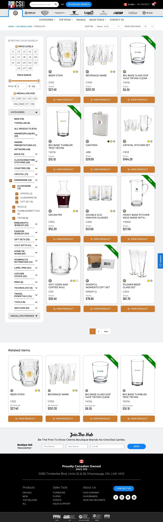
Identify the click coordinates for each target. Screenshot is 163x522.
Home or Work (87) (20, 252)
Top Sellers (30, 500)
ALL (24, 504)
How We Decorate (94, 500)
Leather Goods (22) (20, 275)
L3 (24, 51)
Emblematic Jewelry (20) (21, 224)
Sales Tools (97, 20)
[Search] (56, 4)
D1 (13, 98)
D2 (24, 98)
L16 (18, 68)
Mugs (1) (22, 206)
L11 (13, 63)
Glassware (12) (24, 187)
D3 (29, 98)
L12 (18, 63)
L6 (13, 57)
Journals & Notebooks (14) (23, 260)
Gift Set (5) (27, 201)
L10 (35, 57)
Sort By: (89, 26)
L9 (30, 57)
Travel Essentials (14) (23, 295)
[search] (44, 4)
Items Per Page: (132, 26)
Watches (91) (21, 308)
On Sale (81, 20)
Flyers (57, 496)
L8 (24, 57)
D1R (19, 98)
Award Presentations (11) (26, 143)
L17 (24, 68)
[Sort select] (108, 26)
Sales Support (62, 504)
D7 (26, 104)
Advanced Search (79, 4)
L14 (29, 63)
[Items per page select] (149, 26)
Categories (46, 20)
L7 (18, 57)
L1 (13, 51)
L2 (18, 51)
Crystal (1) (27, 193)
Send (137, 446)
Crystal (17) (21, 174)
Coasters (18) (22, 168)
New (25, 496)
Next (106, 331)
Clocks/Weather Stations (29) (24, 161)
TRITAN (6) (23, 218)
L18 (29, 68)
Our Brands (90, 496)
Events (57, 500)
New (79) (20, 119)
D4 (35, 98)
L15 (35, 63)
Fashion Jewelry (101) (21, 232)
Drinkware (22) (23, 180)
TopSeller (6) (23, 123)
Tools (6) (19, 302)
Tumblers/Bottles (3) (27, 212)
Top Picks (65, 20)
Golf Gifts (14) (22, 245)
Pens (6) (18, 282)
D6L (16, 104)
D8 (32, 104)
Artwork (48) (23, 149)
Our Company (91, 492)
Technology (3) (23, 288)
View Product (63, 100)
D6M (21, 104)
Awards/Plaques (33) (24, 134)
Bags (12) (19, 154)
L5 (35, 51)
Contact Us (117, 20)
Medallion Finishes (22, 316)
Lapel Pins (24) (22, 268)
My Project (143, 4)
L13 (24, 63)
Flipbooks (59, 492)
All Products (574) (26, 128)
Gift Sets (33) (22, 239)
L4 (30, 51)
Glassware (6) (29, 197)
